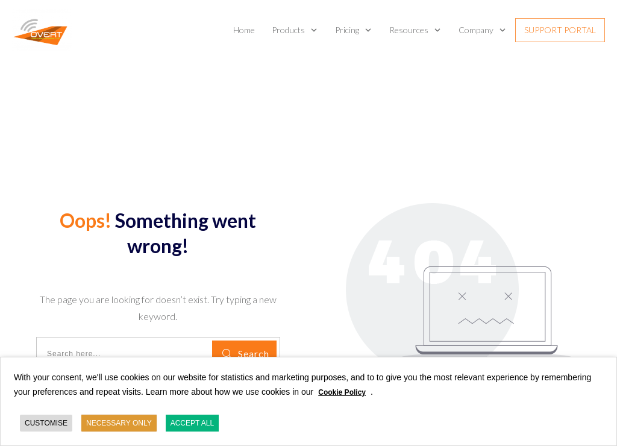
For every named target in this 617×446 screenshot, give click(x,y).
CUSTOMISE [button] (46, 423)
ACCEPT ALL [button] (192, 423)
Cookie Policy (342, 392)
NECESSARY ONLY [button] (119, 423)
